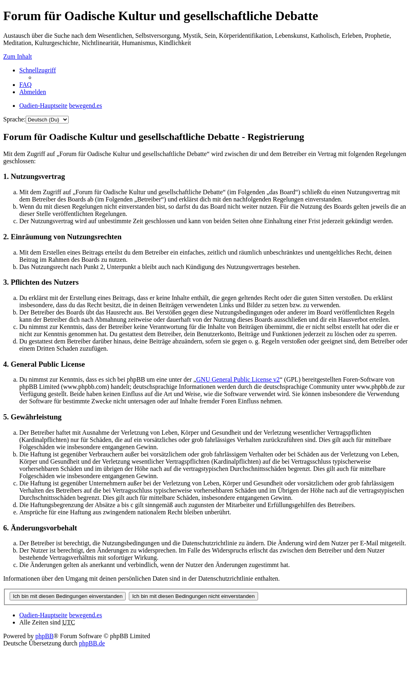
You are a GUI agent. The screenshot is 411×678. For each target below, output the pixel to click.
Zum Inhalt (17, 56)
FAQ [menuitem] (25, 84)
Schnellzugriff (37, 70)
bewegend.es (85, 615)
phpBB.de (92, 643)
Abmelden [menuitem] (32, 91)
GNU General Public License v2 (238, 379)
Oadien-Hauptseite (43, 615)
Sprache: (14, 119)
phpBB (44, 636)
